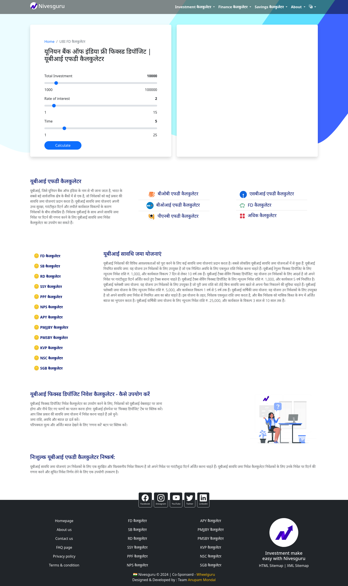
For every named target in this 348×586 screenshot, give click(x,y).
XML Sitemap (298, 565)
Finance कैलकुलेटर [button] (233, 6)
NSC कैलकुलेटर (48, 358)
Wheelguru (206, 574)
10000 (152, 75)
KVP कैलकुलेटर (48, 347)
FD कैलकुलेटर (47, 255)
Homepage (64, 520)
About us (64, 529)
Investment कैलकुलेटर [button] (193, 6)
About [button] (297, 6)
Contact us (64, 538)
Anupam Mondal (202, 579)
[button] (312, 6)
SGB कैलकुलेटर (48, 368)
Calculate (63, 145)
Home (49, 41)
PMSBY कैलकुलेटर (51, 337)
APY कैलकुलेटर (48, 317)
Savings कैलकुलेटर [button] (270, 6)
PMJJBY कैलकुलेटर (51, 327)
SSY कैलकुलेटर (48, 286)
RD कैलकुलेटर (47, 276)
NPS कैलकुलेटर (48, 307)
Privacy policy (64, 556)
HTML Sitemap (271, 565)
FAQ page (64, 547)
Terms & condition (64, 565)
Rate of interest (57, 98)
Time (48, 121)
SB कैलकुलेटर (47, 266)
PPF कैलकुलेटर (48, 296)
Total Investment (58, 75)
